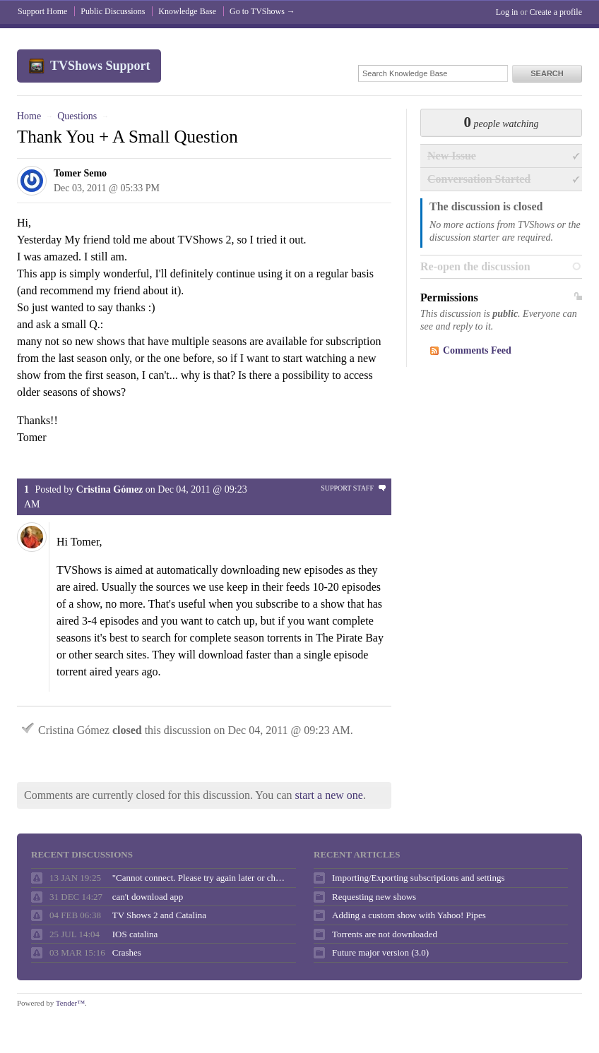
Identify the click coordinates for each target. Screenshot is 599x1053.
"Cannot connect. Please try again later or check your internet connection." (200, 877)
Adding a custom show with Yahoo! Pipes (409, 915)
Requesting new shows (374, 896)
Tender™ (70, 1003)
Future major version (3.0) (380, 952)
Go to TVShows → (262, 11)
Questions (77, 116)
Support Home (42, 11)
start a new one (329, 795)
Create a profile (555, 12)
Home (29, 116)
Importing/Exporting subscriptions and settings (418, 877)
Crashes (126, 952)
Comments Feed (477, 350)
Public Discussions (113, 11)
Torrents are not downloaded (384, 934)
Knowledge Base (187, 11)
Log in (507, 12)
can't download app (148, 896)
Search (546, 73)
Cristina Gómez (109, 489)
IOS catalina (135, 934)
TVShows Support (100, 66)
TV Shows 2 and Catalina (159, 915)
